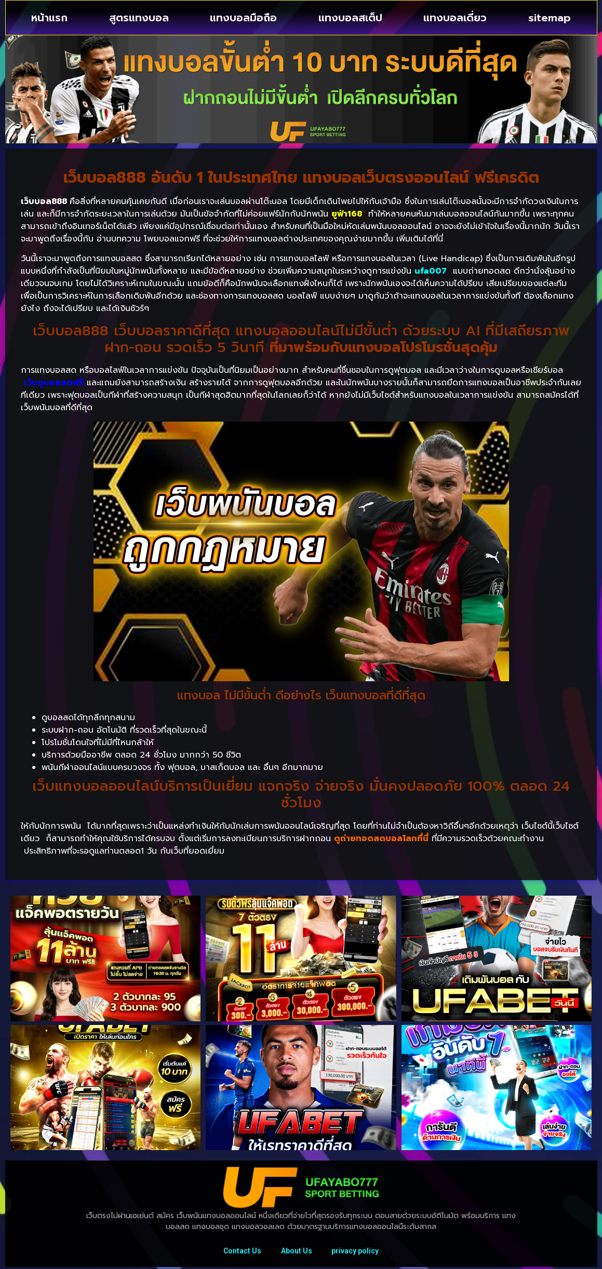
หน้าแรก (49, 17)
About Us (296, 1252)
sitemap (549, 17)
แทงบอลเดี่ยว (455, 17)
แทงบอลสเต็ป (350, 17)
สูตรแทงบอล (139, 17)
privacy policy (356, 1252)
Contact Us (241, 1252)
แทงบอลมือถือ (243, 17)
